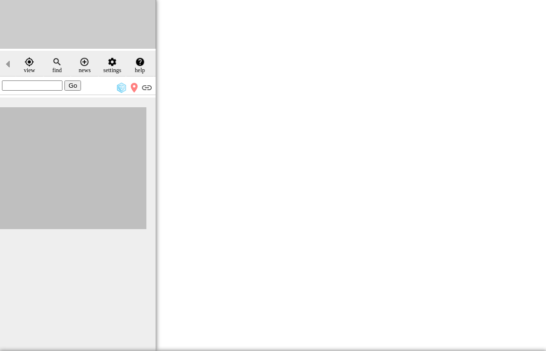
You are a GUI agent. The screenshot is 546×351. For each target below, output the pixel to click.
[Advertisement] (78, 24)
